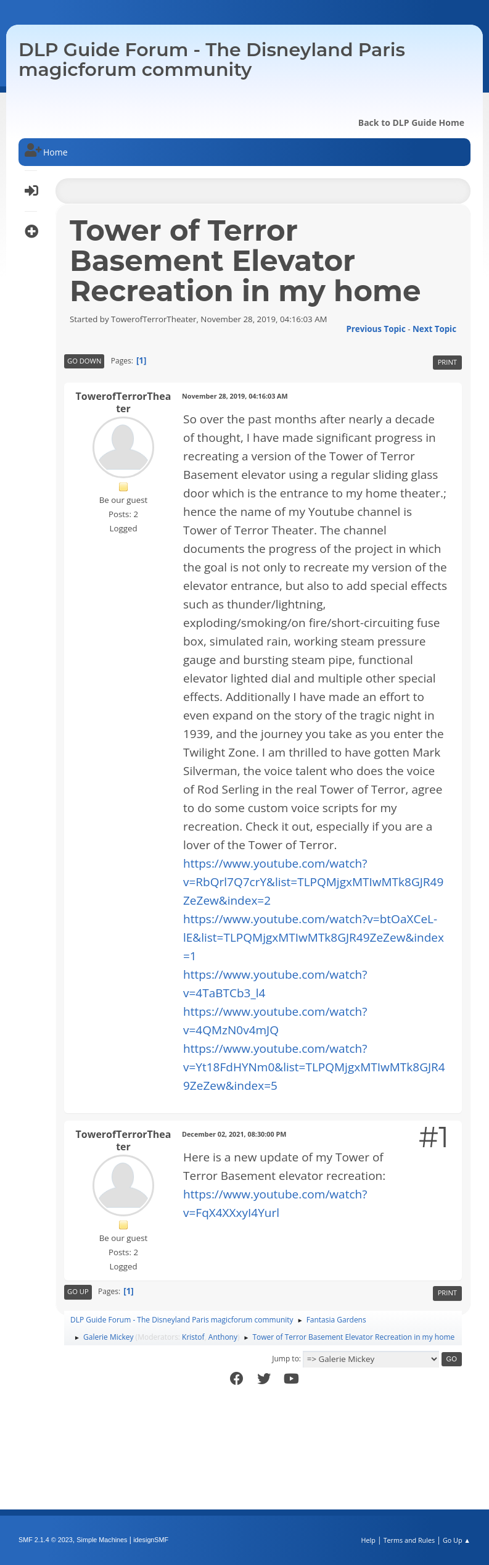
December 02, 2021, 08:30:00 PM (234, 1134)
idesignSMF (150, 1539)
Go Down (84, 360)
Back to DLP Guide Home (411, 122)
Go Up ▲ (457, 1540)
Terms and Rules (409, 1540)
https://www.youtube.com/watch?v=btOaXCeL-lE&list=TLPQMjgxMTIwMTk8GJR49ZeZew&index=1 (313, 937)
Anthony (222, 1337)
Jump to (285, 1358)
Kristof (193, 1337)
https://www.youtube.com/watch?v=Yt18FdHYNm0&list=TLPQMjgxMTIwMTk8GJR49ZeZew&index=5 (314, 1067)
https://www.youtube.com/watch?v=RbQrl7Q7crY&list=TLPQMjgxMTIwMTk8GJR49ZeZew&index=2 (313, 881)
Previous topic (375, 328)
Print (447, 362)
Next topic (434, 328)
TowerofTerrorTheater (123, 402)
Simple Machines (101, 1539)
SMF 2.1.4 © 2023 (45, 1539)
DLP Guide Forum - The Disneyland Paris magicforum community (211, 59)
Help (368, 1540)
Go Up (78, 1291)
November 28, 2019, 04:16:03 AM (235, 396)
